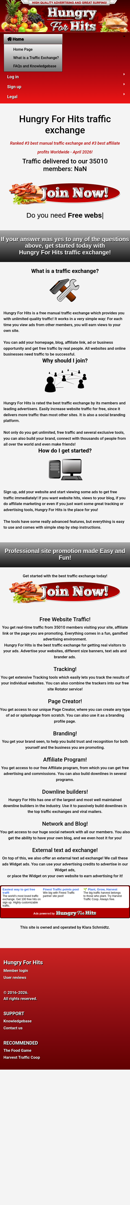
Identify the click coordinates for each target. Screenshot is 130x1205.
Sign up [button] (14, 86)
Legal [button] (12, 96)
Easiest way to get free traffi (19, 891)
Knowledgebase (17, 1021)
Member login (15, 970)
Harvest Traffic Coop (21, 1057)
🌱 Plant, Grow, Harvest (100, 889)
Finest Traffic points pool (61, 889)
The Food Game (17, 1050)
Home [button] (15, 39)
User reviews (14, 977)
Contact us (13, 1028)
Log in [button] (13, 76)
